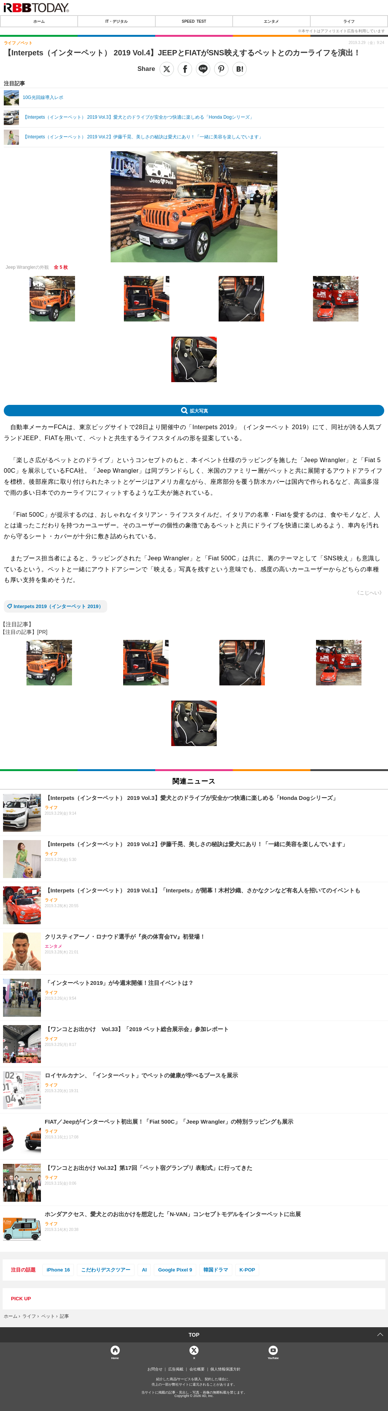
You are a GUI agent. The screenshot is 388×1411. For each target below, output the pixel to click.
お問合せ (155, 1369)
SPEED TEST (194, 21)
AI (144, 1270)
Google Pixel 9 (175, 1270)
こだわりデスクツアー (105, 1270)
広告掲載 (175, 1369)
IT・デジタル (116, 21)
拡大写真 (199, 410)
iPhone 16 (58, 1270)
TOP (194, 1335)
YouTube (273, 1357)
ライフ (349, 21)
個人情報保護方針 (225, 1369)
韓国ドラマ (215, 1270)
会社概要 (197, 1369)
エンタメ (271, 21)
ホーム (39, 21)
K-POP (247, 1270)
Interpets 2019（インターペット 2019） (58, 606)
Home (115, 1357)
